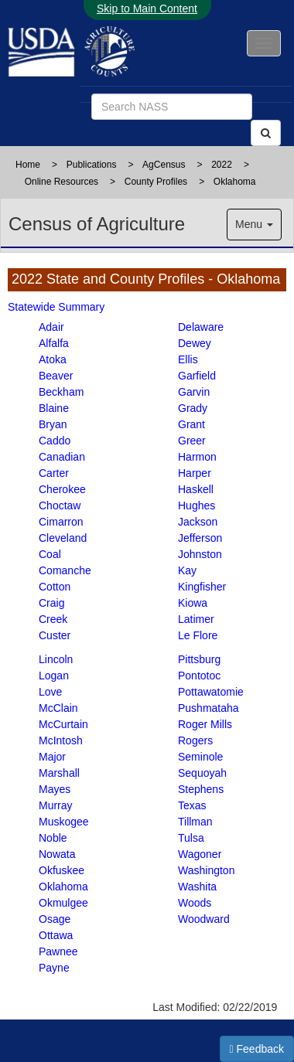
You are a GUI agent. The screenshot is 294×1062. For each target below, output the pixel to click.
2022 (221, 164)
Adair (51, 327)
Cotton (54, 586)
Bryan (53, 424)
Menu (254, 224)
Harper (194, 473)
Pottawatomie (211, 692)
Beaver (56, 375)
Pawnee (58, 951)
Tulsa (191, 838)
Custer (54, 635)
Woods (194, 903)
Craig (51, 603)
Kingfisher (202, 586)
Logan (54, 675)
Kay (187, 570)
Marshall (59, 773)
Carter (54, 473)
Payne (54, 968)
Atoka (53, 359)
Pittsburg (199, 659)
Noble (53, 838)
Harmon (197, 457)
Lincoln (56, 659)
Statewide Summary (56, 307)
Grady (192, 408)
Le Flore (197, 635)
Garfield (197, 375)
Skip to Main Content (147, 8)
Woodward (204, 919)
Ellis (188, 359)
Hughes (196, 505)
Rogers (195, 740)
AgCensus (163, 164)
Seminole (200, 757)
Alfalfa (54, 343)
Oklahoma (235, 181)
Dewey (194, 343)
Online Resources (61, 181)
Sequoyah (202, 773)
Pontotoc (199, 675)
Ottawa (56, 935)
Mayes (54, 789)
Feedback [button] (257, 1049)
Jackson (197, 522)
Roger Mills (205, 724)
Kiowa (192, 603)
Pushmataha (208, 708)
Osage (54, 919)
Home (27, 164)
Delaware (201, 327)
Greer (192, 440)
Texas (192, 805)
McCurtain (63, 724)
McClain (58, 708)
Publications (92, 164)
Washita (197, 886)
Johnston (200, 554)
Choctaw (59, 505)
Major (52, 757)
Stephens (201, 789)
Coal (50, 554)
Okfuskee (61, 870)
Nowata (57, 854)
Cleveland (63, 538)
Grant (191, 424)
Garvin (194, 392)
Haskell (196, 489)
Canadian (62, 457)
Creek (53, 619)
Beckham (61, 392)
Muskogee (64, 821)
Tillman (195, 821)
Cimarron (61, 522)
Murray (56, 805)
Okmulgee (63, 903)
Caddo (54, 440)
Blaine (54, 408)
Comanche (65, 570)
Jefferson (200, 538)
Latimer (196, 619)
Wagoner (199, 854)
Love (50, 692)
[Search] (266, 133)
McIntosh (61, 740)
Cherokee (62, 489)
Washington (206, 870)
